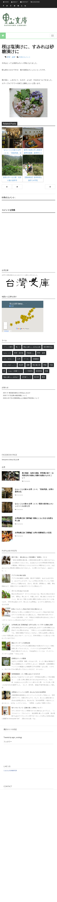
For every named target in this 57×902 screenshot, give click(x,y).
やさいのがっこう (9, 365)
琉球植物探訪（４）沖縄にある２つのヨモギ (26, 674)
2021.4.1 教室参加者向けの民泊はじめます (16, 393)
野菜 (45, 365)
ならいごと (7, 353)
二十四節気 (29, 371)
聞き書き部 (36, 365)
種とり (18, 347)
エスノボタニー (8, 359)
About (14, 2)
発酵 (28, 365)
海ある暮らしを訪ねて (11, 377)
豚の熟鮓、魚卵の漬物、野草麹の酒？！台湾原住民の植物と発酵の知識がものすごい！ (38, 475)
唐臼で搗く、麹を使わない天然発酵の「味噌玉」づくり (29, 557)
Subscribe (35, 2)
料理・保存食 (18, 353)
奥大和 (36, 377)
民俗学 (21, 365)
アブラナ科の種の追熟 (19, 575)
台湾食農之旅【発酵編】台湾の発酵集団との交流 (33, 533)
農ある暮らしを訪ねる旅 (31, 347)
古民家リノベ (26, 377)
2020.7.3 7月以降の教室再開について (15, 395)
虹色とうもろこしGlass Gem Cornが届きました (27, 609)
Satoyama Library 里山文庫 (10, 460)
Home (6, 2)
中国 (51, 365)
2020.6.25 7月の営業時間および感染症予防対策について (21, 398)
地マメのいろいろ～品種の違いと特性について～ (27, 708)
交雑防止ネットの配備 (19, 658)
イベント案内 (8, 347)
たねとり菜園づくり (15, 371)
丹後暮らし (30, 353)
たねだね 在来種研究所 (10, 770)
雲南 (46, 371)
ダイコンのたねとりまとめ (20, 591)
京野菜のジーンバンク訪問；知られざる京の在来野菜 (29, 692)
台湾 (18, 359)
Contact (24, 2)
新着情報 (39, 371)
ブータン (26, 359)
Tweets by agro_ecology (13, 737)
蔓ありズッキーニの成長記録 (21, 643)
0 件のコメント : (25, 57)
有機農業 (36, 359)
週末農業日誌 (48, 347)
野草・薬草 (11, 57)
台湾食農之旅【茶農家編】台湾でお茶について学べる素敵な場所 (32, 625)
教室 (43, 377)
